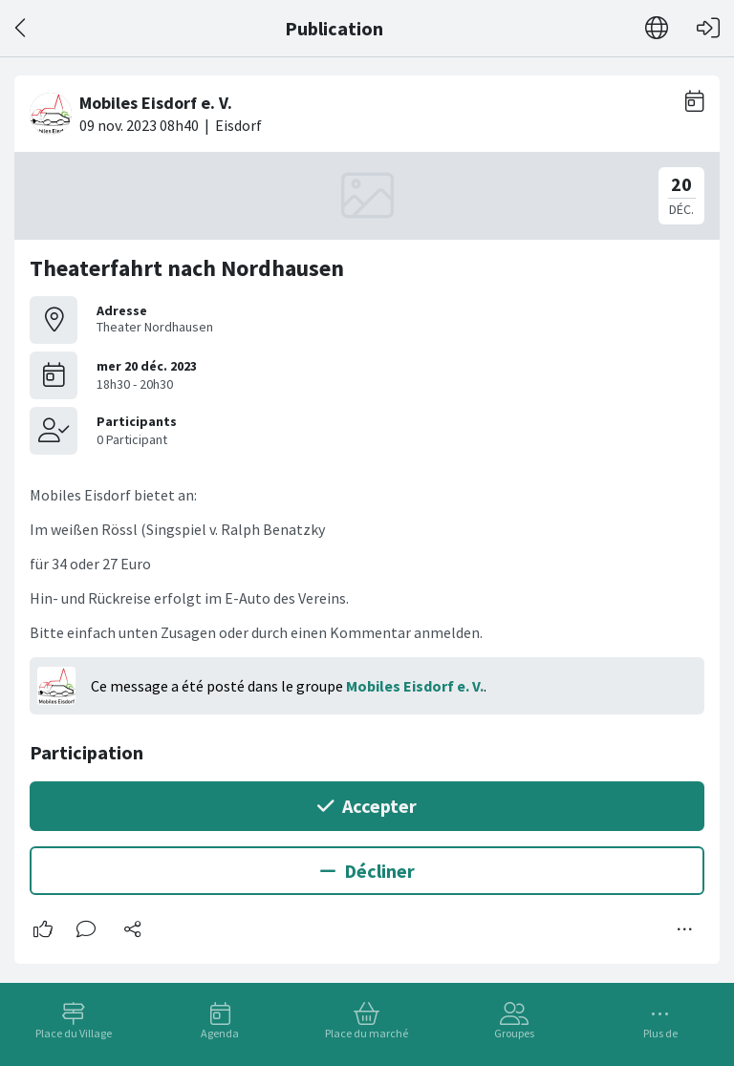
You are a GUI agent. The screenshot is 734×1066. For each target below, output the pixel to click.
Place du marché (366, 1033)
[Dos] (21, 28)
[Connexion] (708, 28)
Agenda (220, 1033)
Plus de (660, 1033)
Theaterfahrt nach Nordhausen (187, 268)
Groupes (514, 1033)
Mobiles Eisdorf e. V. (415, 685)
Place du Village (73, 1033)
